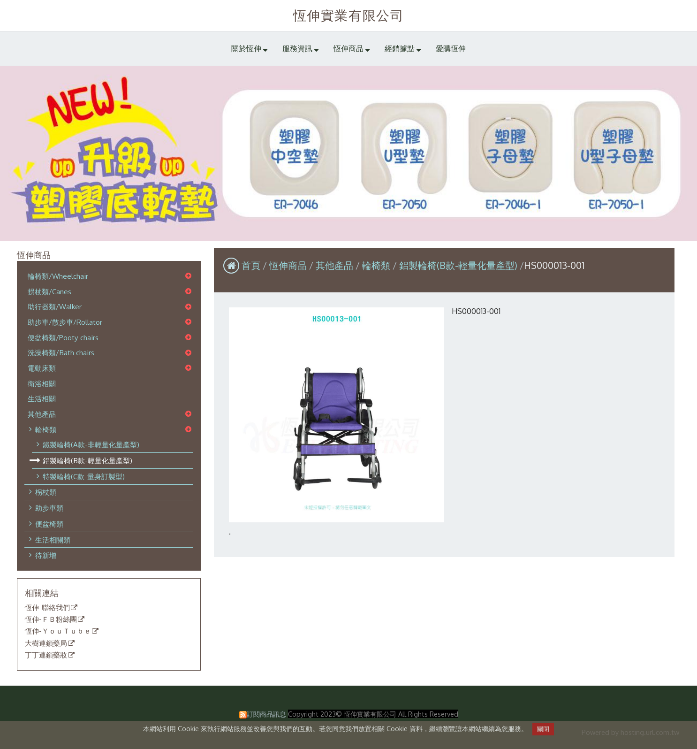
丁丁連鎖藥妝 (46, 655)
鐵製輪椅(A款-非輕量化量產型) (91, 444)
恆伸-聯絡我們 (47, 608)
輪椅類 (45, 429)
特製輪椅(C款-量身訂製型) (84, 476)
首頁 (251, 265)
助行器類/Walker (55, 306)
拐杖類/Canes (49, 291)
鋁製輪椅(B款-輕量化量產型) (87, 460)
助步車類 (49, 507)
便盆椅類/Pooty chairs (63, 337)
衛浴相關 (42, 383)
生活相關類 (52, 539)
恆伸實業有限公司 (348, 15)
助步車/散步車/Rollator (65, 322)
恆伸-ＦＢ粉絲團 (51, 619)
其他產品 (42, 414)
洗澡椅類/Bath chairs (61, 352)
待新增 (45, 555)
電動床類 (42, 368)
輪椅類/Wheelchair (58, 276)
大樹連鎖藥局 (46, 643)
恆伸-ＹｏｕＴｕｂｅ (58, 631)
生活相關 (42, 398)
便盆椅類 (49, 523)
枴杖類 (45, 492)
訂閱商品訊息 (266, 714)
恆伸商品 (289, 265)
